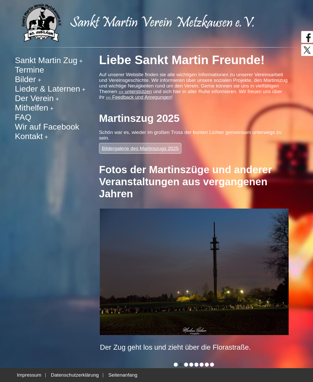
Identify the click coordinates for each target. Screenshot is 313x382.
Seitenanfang (122, 375)
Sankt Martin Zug (46, 60)
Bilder (25, 79)
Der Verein (34, 98)
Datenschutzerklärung (75, 375)
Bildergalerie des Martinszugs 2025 (140, 148)
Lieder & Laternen (47, 88)
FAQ (23, 117)
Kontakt (29, 136)
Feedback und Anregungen (141, 97)
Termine (29, 69)
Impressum (29, 375)
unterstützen (138, 91)
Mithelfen (31, 107)
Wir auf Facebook (47, 126)
